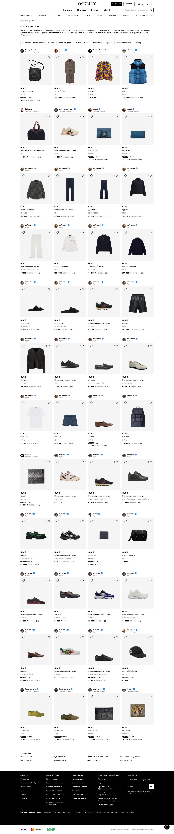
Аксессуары (73, 15)
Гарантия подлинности (55, 783)
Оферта (126, 829)
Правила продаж (116, 829)
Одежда (112, 15)
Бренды (57, 15)
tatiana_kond (30, 689)
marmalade (98, 689)
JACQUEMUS (76, 812)
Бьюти (87, 15)
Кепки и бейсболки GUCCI (98, 757)
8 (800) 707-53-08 (105, 789)
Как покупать (51, 779)
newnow (96, 395)
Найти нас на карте (105, 805)
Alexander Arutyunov (118, 812)
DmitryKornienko (100, 50)
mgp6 (95, 109)
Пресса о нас (25, 787)
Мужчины (81, 10)
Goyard (68, 812)
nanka (61, 50)
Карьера (23, 798)
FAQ (99, 783)
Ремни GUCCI (26, 757)
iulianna (28, 109)
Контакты (101, 779)
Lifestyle (107, 10)
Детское (94, 10)
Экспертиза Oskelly (79, 783)
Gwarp (130, 689)
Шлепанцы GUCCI (61, 760)
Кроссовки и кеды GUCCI (130, 757)
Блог (22, 791)
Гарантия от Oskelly (28, 783)
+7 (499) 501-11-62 (104, 795)
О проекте (24, 779)
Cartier (84, 812)
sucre (95, 514)
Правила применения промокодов (54, 803)
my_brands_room (66, 109)
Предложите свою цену (55, 795)
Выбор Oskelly (26, 15)
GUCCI (23, 88)
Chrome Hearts (47, 812)
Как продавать (78, 779)
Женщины (67, 10)
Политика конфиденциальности (142, 829)
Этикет (23, 795)
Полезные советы (53, 798)
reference (29, 168)
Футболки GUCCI (60, 757)
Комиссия (76, 791)
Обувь (99, 15)
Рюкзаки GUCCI (93, 760)
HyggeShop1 (30, 50)
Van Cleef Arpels (59, 812)
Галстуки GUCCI (26, 760)
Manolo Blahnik (104, 812)
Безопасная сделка (54, 787)
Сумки (126, 15)
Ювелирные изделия (144, 15)
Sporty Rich (130, 812)
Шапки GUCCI (126, 760)
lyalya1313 (131, 630)
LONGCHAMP (93, 812)
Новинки (43, 15)
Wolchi (28, 455)
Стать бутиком (77, 795)
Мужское (24, 21)
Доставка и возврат (54, 791)
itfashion (131, 50)
